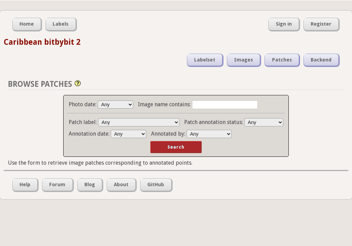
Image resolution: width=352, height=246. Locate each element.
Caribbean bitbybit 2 (42, 42)
